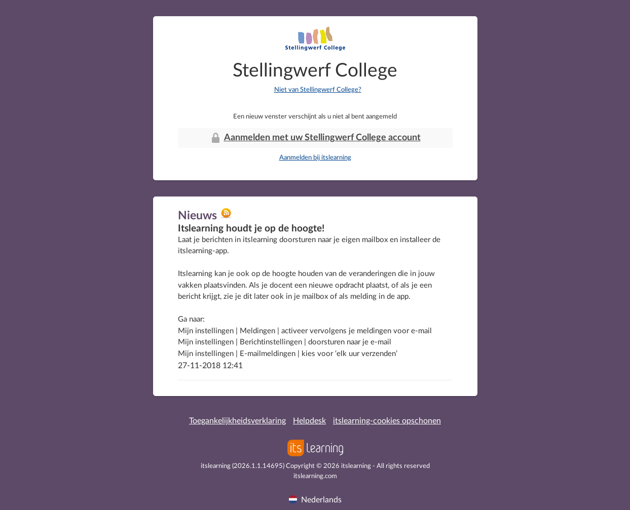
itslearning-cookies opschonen (387, 421)
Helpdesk (309, 421)
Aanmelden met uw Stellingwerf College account (315, 138)
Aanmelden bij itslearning (315, 157)
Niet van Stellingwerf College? (317, 90)
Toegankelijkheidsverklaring (237, 421)
